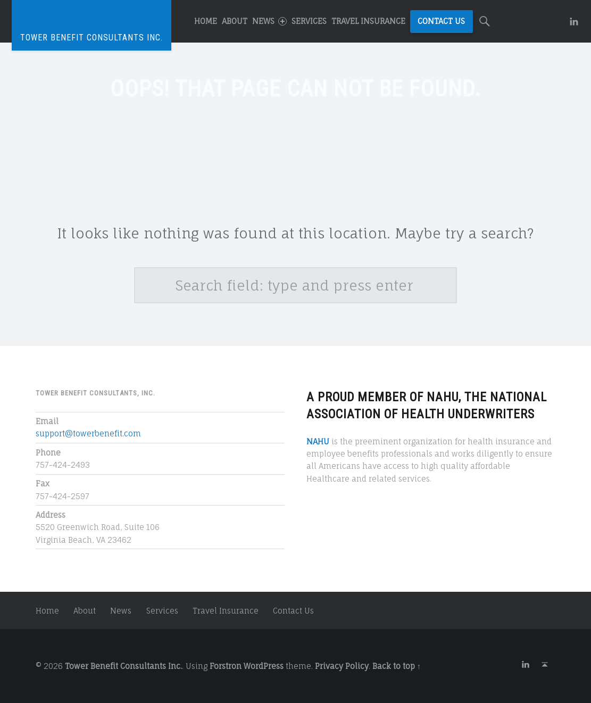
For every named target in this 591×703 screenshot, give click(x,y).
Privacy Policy (342, 666)
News (269, 21)
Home (205, 21)
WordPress (264, 666)
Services (309, 21)
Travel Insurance (368, 21)
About (234, 21)
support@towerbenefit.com (88, 433)
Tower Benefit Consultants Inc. (123, 666)
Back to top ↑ (396, 666)
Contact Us (441, 21)
